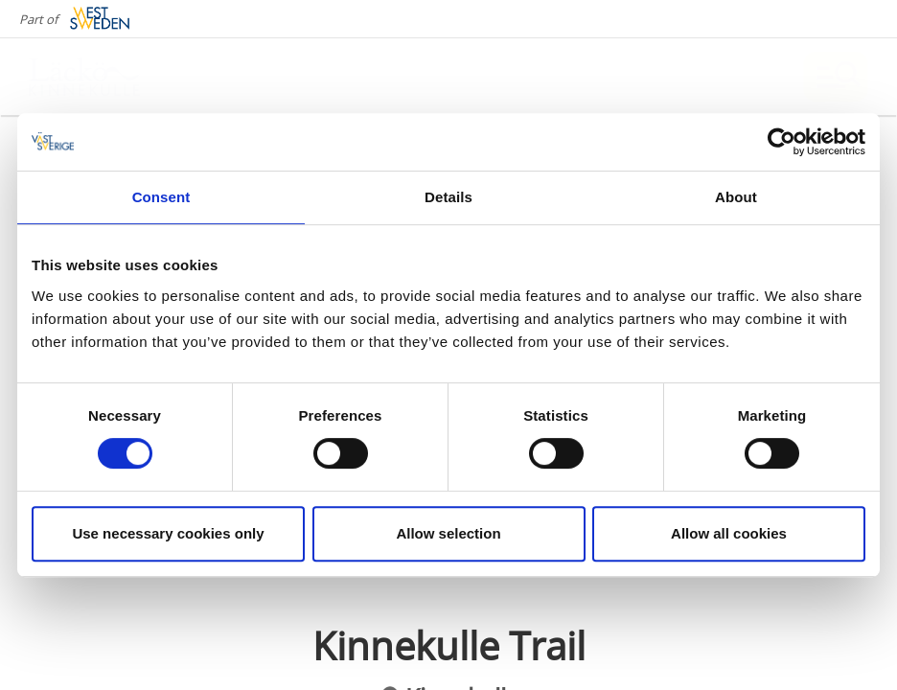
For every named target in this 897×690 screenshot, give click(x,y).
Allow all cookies (729, 533)
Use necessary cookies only (168, 533)
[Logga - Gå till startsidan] (96, 77)
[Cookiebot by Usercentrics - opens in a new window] (781, 141)
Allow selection (448, 533)
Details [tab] (448, 197)
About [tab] (736, 197)
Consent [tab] (161, 197)
